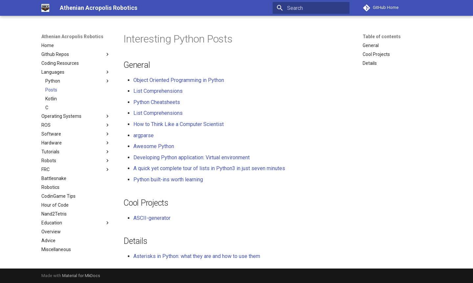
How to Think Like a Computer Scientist (178, 124)
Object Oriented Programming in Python (178, 80)
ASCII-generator (151, 218)
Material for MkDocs (81, 275)
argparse (143, 135)
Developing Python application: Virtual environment (191, 157)
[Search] (311, 8)
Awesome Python (153, 146)
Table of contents (382, 36)
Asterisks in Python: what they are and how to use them (196, 256)
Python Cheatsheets (156, 102)
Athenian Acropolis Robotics (72, 36)
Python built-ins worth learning (168, 179)
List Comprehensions (158, 91)
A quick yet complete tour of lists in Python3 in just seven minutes (209, 168)
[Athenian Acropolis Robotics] (45, 7)
